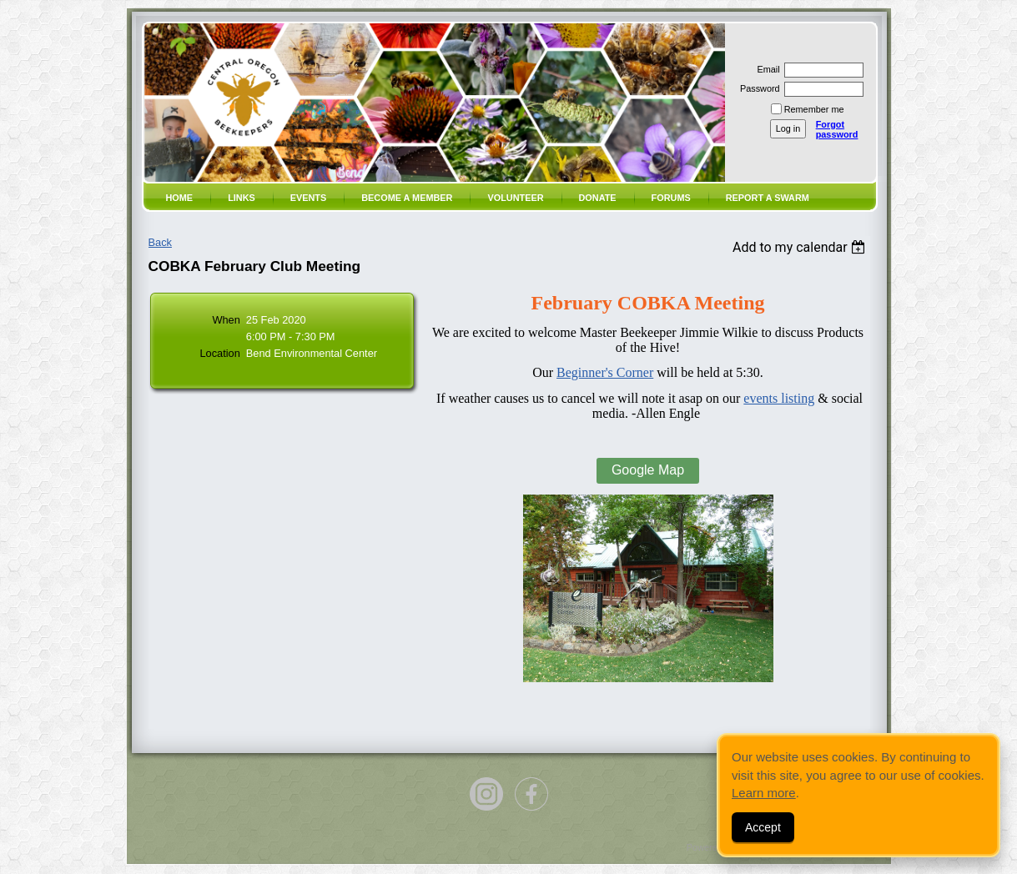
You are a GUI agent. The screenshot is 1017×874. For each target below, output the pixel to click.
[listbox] (801, 247)
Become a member (406, 198)
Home (180, 198)
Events (308, 198)
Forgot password (837, 129)
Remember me (814, 109)
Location (219, 353)
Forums (671, 198)
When (225, 320)
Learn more (764, 793)
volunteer (515, 198)
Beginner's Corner (604, 372)
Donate (598, 198)
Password (757, 88)
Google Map (648, 470)
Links (241, 198)
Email (765, 69)
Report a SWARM (767, 198)
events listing (778, 398)
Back (160, 242)
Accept (763, 827)
